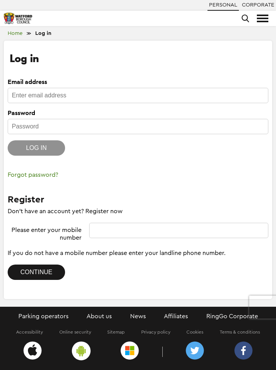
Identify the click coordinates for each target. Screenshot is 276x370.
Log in (43, 33)
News (138, 316)
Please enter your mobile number (46, 234)
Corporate (258, 5)
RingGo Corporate (232, 316)
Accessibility (29, 332)
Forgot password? (33, 175)
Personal (223, 5)
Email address (27, 82)
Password (21, 113)
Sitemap (116, 332)
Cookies (194, 332)
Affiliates (176, 316)
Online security (75, 332)
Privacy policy (155, 332)
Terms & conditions (240, 332)
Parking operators (43, 316)
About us (99, 316)
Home (15, 33)
